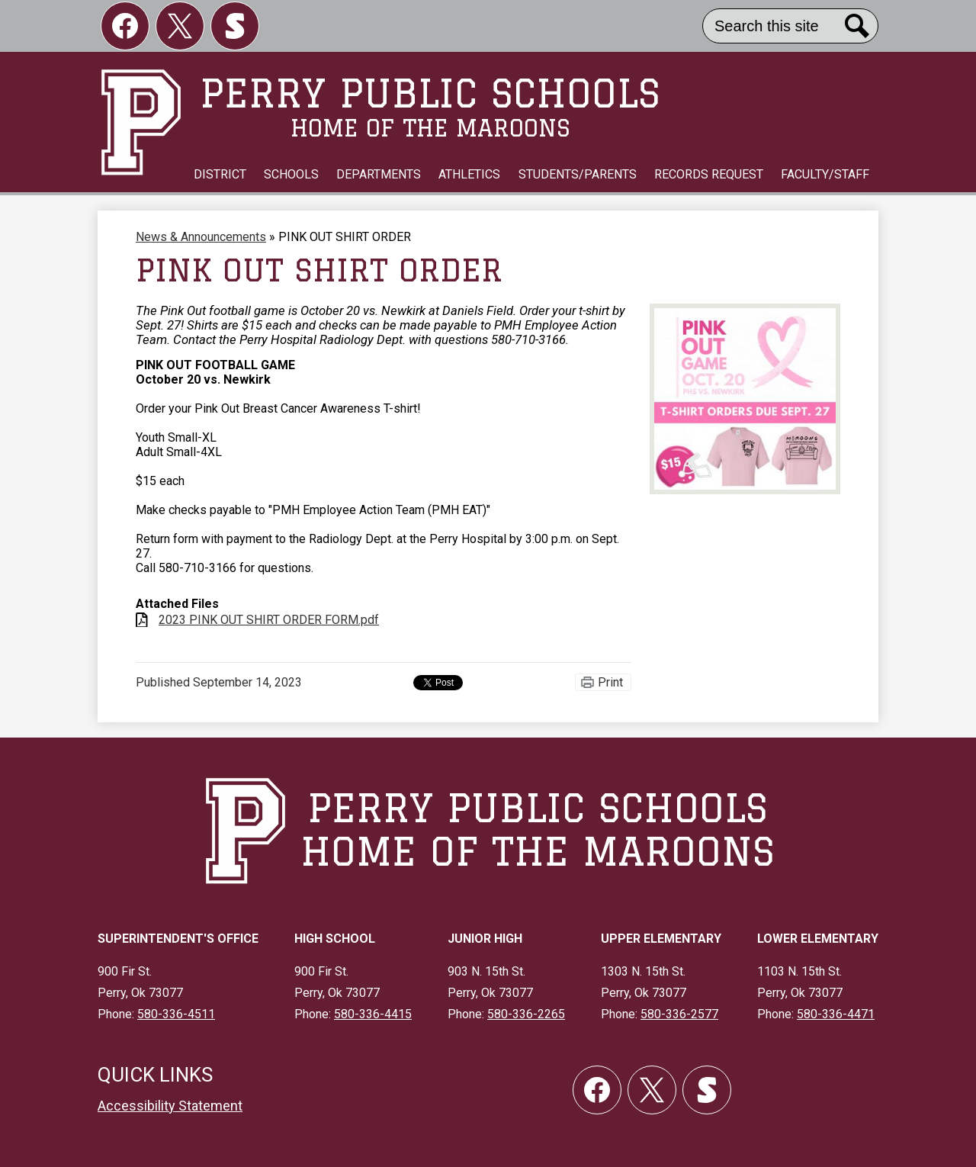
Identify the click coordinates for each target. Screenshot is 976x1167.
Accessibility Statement (170, 1106)
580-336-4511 (176, 1014)
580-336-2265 (526, 1014)
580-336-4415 (373, 1014)
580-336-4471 (836, 1014)
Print (610, 682)
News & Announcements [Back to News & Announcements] (201, 237)
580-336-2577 (679, 1014)
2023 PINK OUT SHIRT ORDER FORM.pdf (269, 619)
